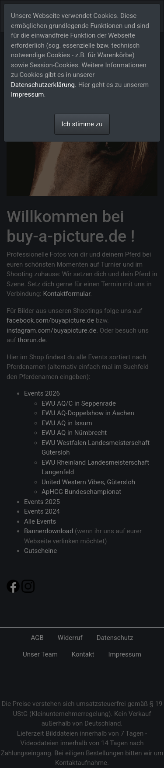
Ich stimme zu (82, 124)
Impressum (27, 94)
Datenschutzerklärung (43, 85)
